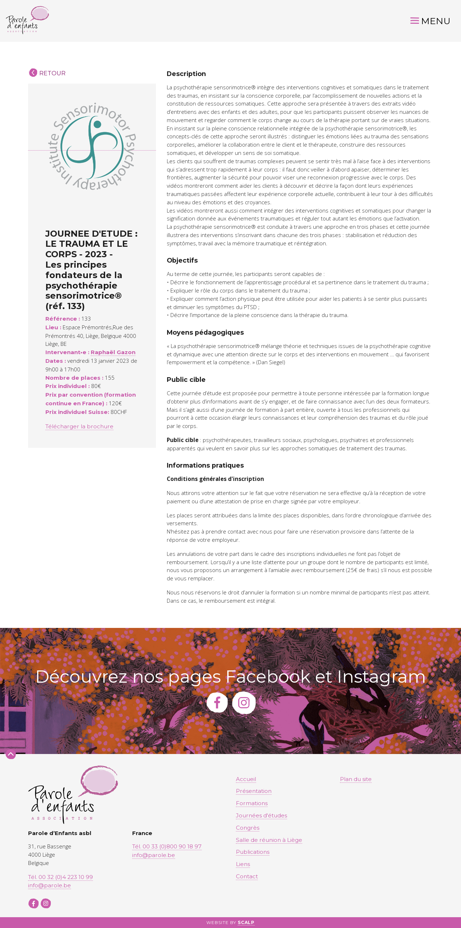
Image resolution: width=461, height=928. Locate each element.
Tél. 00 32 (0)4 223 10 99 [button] (60, 877)
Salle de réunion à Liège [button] (269, 839)
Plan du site (356, 779)
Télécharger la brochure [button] (79, 426)
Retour (52, 73)
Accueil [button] (246, 779)
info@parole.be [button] (49, 885)
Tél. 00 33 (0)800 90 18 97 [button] (167, 846)
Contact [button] (247, 876)
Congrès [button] (247, 827)
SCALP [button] (246, 922)
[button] (27, 21)
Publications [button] (252, 851)
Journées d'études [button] (261, 815)
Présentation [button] (254, 791)
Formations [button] (252, 803)
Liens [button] (243, 864)
